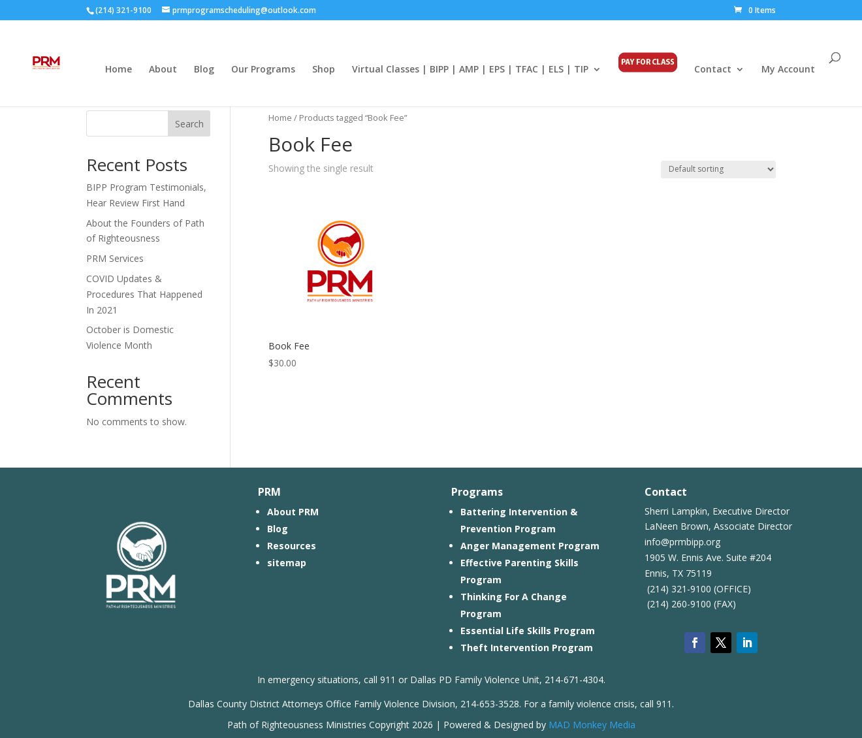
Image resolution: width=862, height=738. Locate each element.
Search (189, 124)
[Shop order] (718, 169)
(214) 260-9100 (678, 604)
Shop (323, 70)
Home (118, 70)
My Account (788, 70)
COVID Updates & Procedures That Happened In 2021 (144, 294)
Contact (712, 70)
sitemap (286, 562)
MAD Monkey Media (592, 724)
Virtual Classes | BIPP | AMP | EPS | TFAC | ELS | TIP (470, 70)
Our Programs (263, 70)
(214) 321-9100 (678, 589)
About (163, 70)
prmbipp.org (694, 542)
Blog (204, 70)
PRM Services (115, 258)
